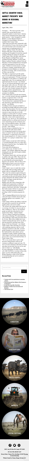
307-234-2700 (11, 452)
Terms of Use (11, 454)
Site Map (17, 454)
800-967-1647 (18, 452)
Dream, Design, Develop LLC (19, 458)
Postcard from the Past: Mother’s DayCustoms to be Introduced (15, 282)
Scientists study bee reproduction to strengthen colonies (14, 280)
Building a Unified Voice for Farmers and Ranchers (13, 287)
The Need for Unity (8, 289)
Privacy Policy (4, 454)
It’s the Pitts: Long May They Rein (12, 285)
